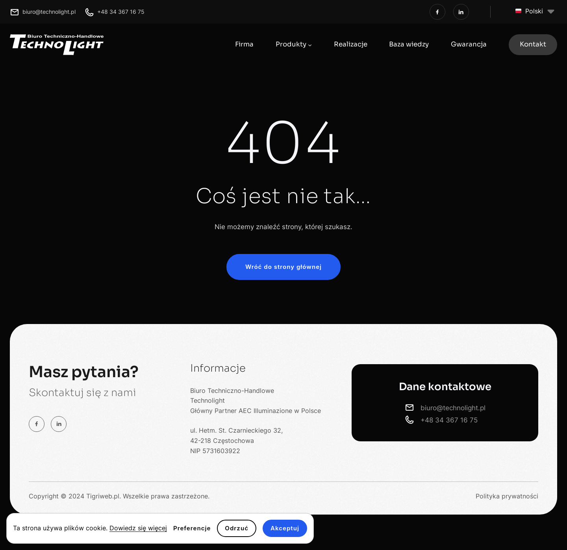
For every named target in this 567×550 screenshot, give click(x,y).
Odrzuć (236, 528)
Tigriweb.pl (102, 496)
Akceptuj (285, 528)
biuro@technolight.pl (49, 11)
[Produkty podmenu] (310, 44)
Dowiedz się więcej (138, 528)
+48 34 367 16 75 (121, 11)
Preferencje (192, 528)
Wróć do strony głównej (283, 266)
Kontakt (533, 44)
